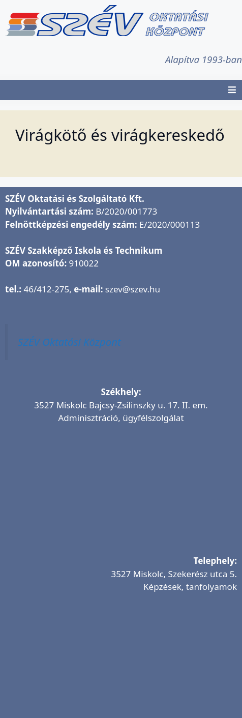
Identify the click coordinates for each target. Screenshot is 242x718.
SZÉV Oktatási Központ (69, 342)
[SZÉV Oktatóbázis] (121, 662)
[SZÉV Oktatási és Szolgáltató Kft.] (121, 493)
